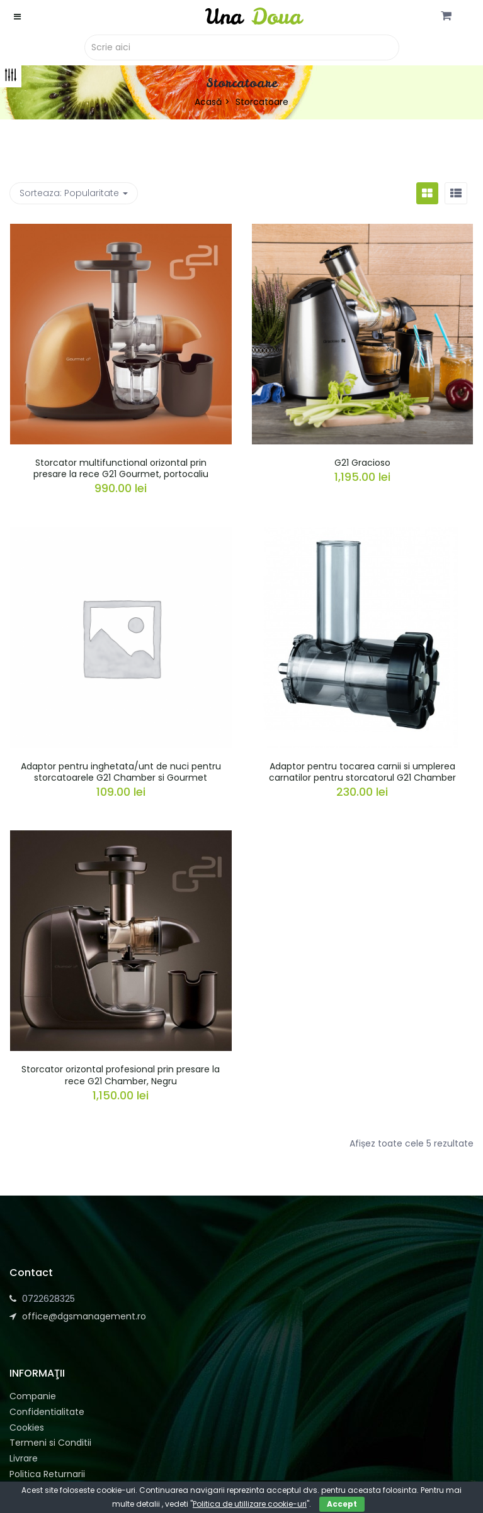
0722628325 (48, 1298)
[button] (446, 16)
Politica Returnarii (47, 1474)
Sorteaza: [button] (74, 193)
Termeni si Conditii (50, 1442)
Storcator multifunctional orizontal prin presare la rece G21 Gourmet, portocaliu (120, 468)
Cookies (26, 1427)
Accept (342, 1504)
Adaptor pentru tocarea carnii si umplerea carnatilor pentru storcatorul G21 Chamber (362, 772)
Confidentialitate (46, 1412)
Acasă (208, 102)
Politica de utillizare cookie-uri (250, 1504)
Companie (32, 1396)
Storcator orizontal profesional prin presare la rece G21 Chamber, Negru (120, 1075)
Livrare (23, 1458)
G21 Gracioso (362, 462)
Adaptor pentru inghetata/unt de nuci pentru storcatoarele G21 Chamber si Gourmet (121, 772)
